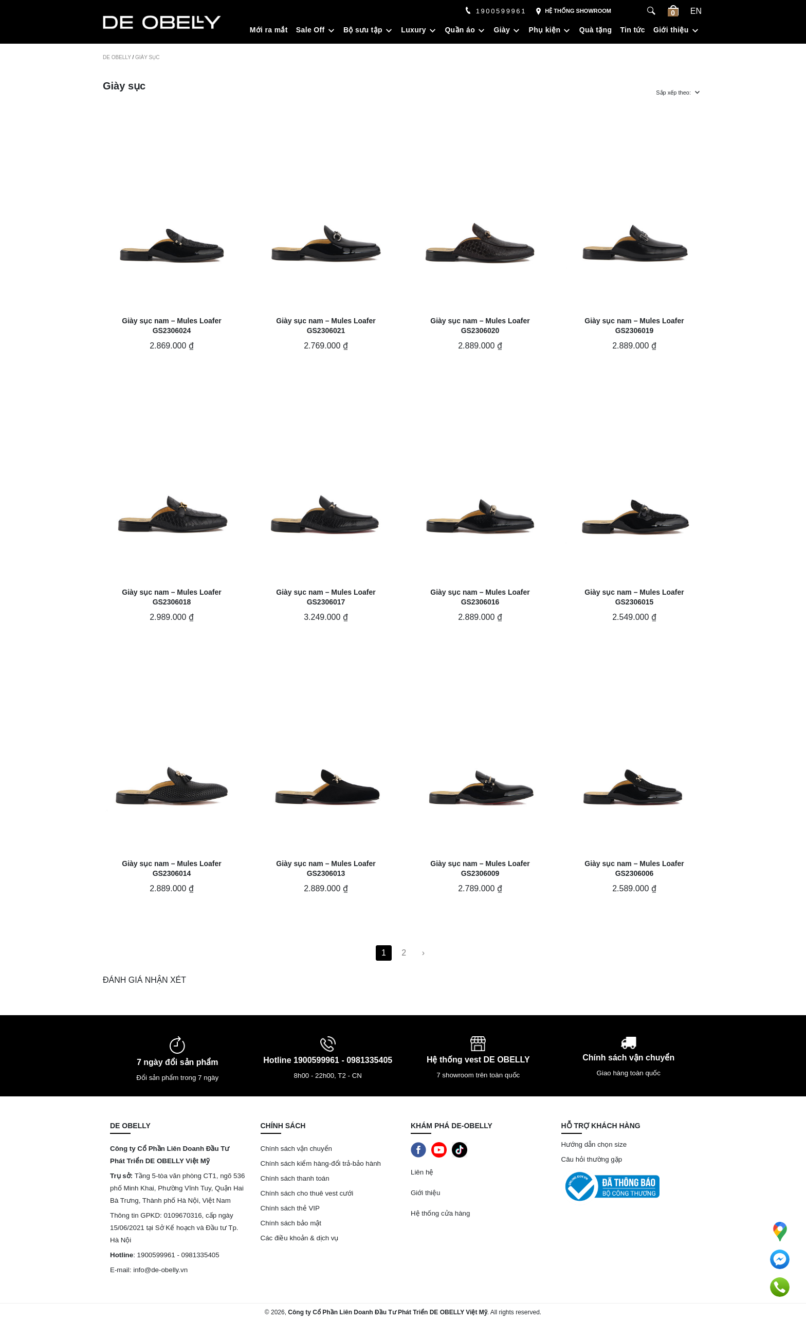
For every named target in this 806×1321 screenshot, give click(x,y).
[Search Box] (652, 11)
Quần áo (460, 30)
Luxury (413, 30)
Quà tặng (595, 30)
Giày (501, 30)
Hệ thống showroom (573, 11)
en (696, 11)
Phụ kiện (545, 30)
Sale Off (310, 30)
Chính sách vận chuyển (296, 1148)
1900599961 (495, 11)
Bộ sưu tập (362, 30)
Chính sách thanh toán (295, 1178)
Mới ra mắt (269, 30)
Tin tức (632, 30)
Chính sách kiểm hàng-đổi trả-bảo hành (322, 1163)
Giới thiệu (671, 30)
